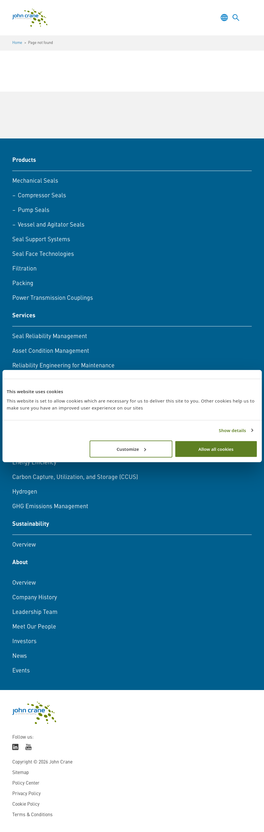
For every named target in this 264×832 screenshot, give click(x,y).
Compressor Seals (42, 196)
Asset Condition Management (50, 351)
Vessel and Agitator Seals (51, 225)
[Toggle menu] (248, 17)
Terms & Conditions (32, 815)
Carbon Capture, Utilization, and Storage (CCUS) (75, 477)
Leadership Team (35, 612)
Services (23, 316)
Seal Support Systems (41, 240)
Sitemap (20, 773)
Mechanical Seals (35, 181)
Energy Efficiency (34, 463)
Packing (22, 284)
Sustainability (30, 524)
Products (24, 160)
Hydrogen (24, 492)
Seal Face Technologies (43, 254)
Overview (24, 545)
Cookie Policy (25, 804)
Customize (131, 449)
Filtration (24, 269)
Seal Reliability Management (49, 337)
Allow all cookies (215, 449)
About (20, 563)
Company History (34, 598)
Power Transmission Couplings (52, 298)
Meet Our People (34, 627)
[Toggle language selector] (224, 17)
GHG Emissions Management (50, 507)
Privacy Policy (26, 794)
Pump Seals (33, 210)
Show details (232, 430)
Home (17, 43)
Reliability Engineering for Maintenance (63, 366)
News (19, 656)
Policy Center (25, 783)
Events (21, 671)
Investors (24, 642)
